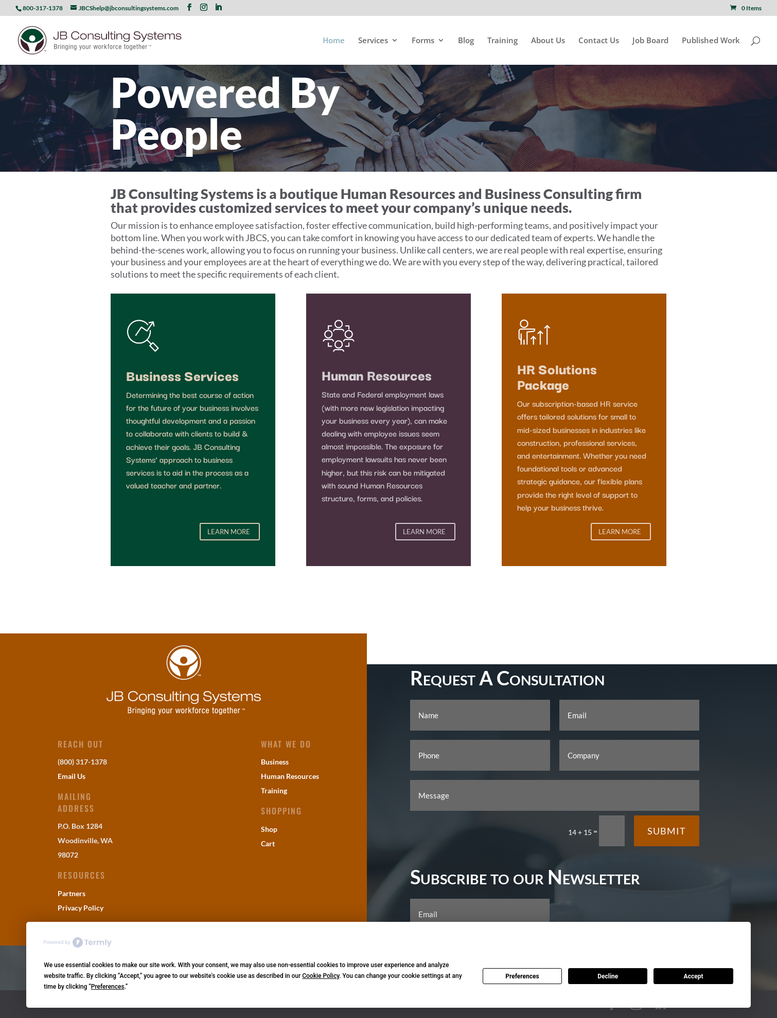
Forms (423, 41)
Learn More (228, 532)
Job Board (650, 41)
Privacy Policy (80, 907)
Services (373, 41)
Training (502, 41)
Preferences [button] (108, 986)
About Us (548, 41)
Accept (693, 976)
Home (334, 41)
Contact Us (598, 41)
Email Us (71, 776)
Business (275, 761)
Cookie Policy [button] (320, 975)
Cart (268, 843)
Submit (666, 831)
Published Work (711, 41)
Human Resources (290, 776)
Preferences (522, 976)
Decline (607, 976)
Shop (269, 829)
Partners (71, 893)
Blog (466, 41)
